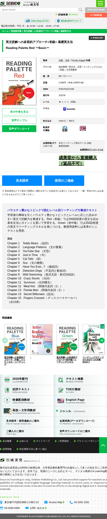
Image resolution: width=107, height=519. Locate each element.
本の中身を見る (19, 111)
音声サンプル (19, 120)
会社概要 (7, 441)
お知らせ (23, 441)
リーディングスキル (92, 67)
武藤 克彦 (64, 61)
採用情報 (7, 449)
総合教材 (63, 67)
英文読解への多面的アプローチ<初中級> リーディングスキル (67, 359)
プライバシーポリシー (88, 441)
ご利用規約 (63, 441)
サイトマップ (43, 441)
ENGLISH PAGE (96, 9)
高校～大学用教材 (68, 70)
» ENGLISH (97, 37)
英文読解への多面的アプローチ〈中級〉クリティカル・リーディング (14, 360)
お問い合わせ (37, 507)
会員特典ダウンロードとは (91, 149)
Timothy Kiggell (78, 61)
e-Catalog (96, 14)
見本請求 (22, 180)
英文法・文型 (75, 67)
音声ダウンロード (19, 128)
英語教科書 (16, 31)
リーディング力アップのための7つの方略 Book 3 (93, 359)
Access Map (56, 502)
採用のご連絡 (64, 180)
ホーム (5, 31)
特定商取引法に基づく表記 (33, 449)
